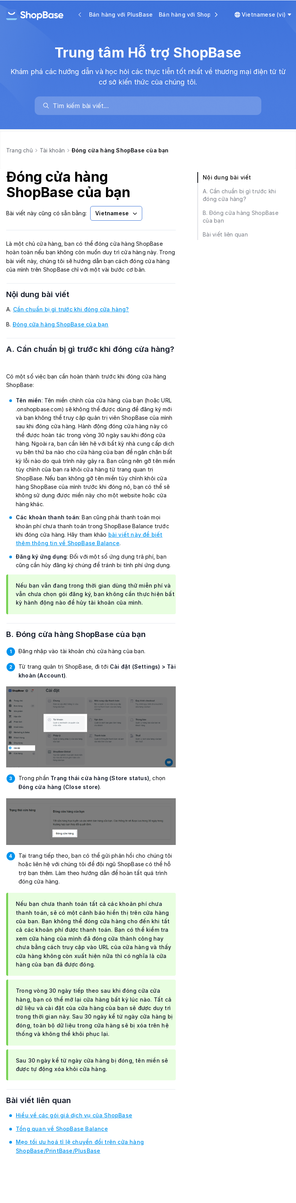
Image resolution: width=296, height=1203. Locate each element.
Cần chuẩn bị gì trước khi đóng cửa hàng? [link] (71, 309)
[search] (152, 106)
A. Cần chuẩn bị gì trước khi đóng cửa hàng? (90, 355)
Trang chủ (19, 150)
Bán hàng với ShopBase (192, 14)
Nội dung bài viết (47, 294)
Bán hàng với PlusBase (121, 14)
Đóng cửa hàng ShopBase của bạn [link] (61, 324)
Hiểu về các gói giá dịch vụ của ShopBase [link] (74, 1115)
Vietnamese (117, 213)
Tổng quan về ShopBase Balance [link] (62, 1128)
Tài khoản (52, 150)
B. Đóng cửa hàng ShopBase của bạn (85, 634)
